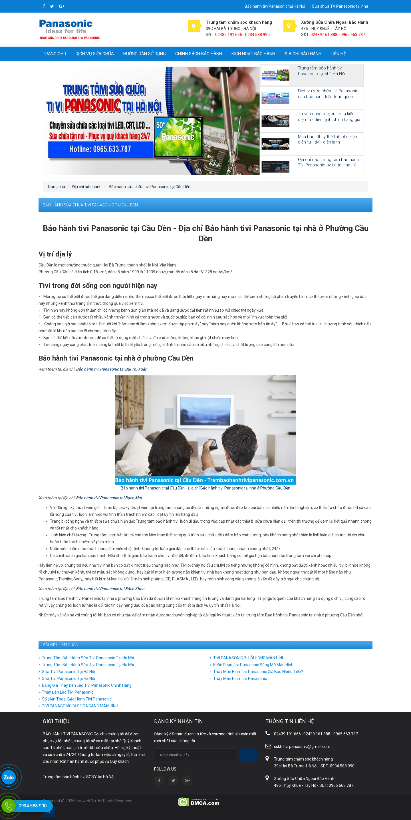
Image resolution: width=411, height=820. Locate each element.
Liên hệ (338, 53)
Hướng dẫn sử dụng (144, 53)
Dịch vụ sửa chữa (95, 53)
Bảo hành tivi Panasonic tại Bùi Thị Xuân (111, 369)
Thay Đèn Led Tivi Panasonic (67, 692)
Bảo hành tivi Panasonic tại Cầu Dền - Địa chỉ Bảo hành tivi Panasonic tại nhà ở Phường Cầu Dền (205, 488)
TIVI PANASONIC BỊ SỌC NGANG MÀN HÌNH (80, 706)
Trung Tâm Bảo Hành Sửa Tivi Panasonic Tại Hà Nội (88, 658)
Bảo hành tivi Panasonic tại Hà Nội (275, 6)
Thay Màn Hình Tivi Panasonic (240, 678)
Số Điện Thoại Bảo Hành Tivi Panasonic (77, 699)
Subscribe (248, 755)
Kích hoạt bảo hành (253, 53)
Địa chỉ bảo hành (303, 53)
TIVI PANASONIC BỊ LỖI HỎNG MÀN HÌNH (249, 658)
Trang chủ (54, 53)
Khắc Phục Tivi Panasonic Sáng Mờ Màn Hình (253, 664)
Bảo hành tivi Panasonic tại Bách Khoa (110, 588)
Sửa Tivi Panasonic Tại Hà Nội (68, 671)
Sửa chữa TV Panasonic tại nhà (340, 6)
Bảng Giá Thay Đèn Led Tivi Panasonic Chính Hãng (87, 685)
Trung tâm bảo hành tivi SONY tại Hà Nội (78, 777)
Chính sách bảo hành (198, 53)
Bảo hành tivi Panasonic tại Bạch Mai (109, 497)
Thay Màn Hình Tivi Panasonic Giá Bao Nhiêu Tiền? (258, 671)
